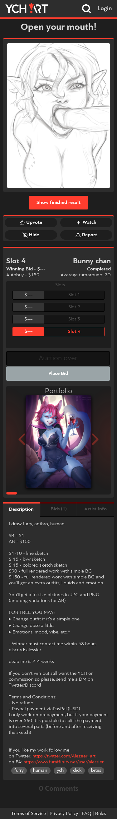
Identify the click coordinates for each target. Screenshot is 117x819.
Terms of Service (28, 813)
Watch (86, 222)
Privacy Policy (64, 813)
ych (60, 770)
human (40, 770)
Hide (30, 234)
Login (104, 9)
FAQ (86, 813)
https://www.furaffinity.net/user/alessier (63, 762)
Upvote (31, 222)
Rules (100, 813)
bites (96, 770)
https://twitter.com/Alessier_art (63, 756)
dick (77, 770)
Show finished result (58, 202)
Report (86, 234)
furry (19, 770)
